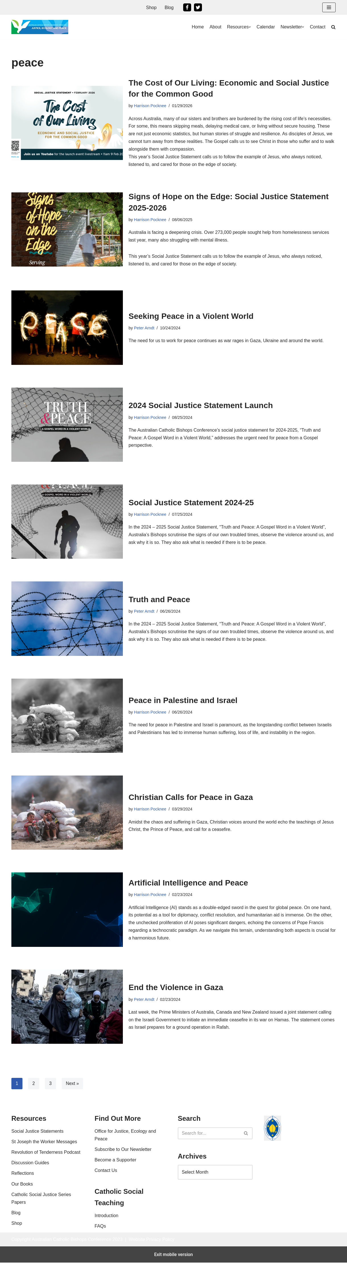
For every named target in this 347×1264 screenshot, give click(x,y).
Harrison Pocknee (150, 105)
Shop (151, 7)
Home (197, 26)
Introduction (107, 1233)
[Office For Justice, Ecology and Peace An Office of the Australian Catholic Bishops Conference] (39, 27)
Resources (237, 26)
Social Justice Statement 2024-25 (191, 503)
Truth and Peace (159, 600)
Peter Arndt (144, 329)
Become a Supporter (116, 1177)
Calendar (265, 26)
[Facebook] (187, 7)
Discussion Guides (30, 1180)
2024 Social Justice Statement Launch (201, 406)
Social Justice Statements (37, 1148)
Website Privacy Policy (153, 1256)
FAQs (100, 1243)
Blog (169, 7)
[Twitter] (198, 7)
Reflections (22, 1190)
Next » (72, 1084)
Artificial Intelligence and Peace (188, 884)
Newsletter (291, 26)
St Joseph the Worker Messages (44, 1159)
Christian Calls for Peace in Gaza (191, 798)
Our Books (22, 1201)
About (215, 26)
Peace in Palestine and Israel (183, 701)
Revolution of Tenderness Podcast (45, 1169)
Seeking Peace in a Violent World (191, 317)
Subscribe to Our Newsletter (123, 1167)
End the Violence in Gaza (176, 988)
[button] (329, 7)
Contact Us (106, 1188)
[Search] (209, 1151)
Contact (317, 26)
